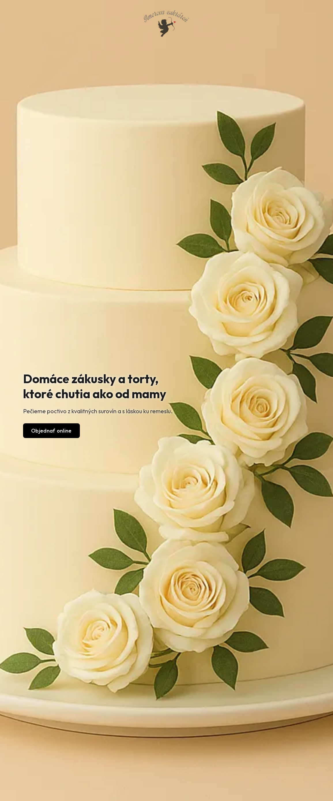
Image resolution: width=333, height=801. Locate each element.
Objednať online (51, 430)
